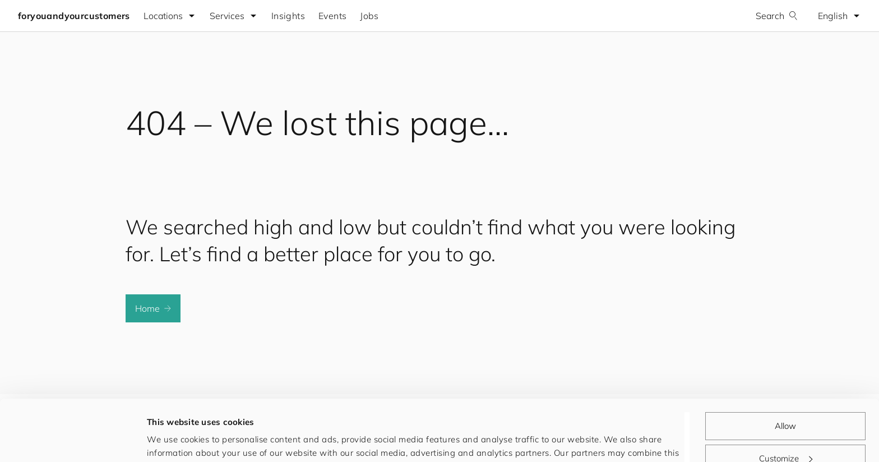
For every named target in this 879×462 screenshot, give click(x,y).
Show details (173, 440)
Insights (288, 15)
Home (153, 308)
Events (332, 15)
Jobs (369, 15)
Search (777, 15)
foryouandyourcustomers (74, 15)
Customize (785, 400)
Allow (785, 368)
